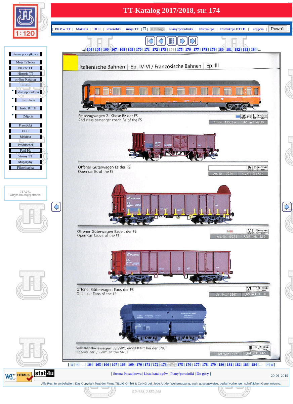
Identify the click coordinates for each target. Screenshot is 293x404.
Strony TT (25, 156)
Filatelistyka (25, 167)
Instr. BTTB (28, 108)
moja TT (132, 29)
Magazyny (25, 162)
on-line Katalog (25, 79)
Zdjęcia (28, 116)
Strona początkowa (25, 54)
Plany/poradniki (28, 92)
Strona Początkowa (127, 373)
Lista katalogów (156, 373)
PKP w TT (25, 68)
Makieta (25, 137)
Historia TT (25, 73)
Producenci (25, 145)
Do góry (203, 373)
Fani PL (25, 150)
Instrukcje (28, 100)
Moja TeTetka (25, 62)
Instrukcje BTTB (232, 29)
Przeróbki (25, 125)
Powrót (278, 28)
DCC (25, 131)
